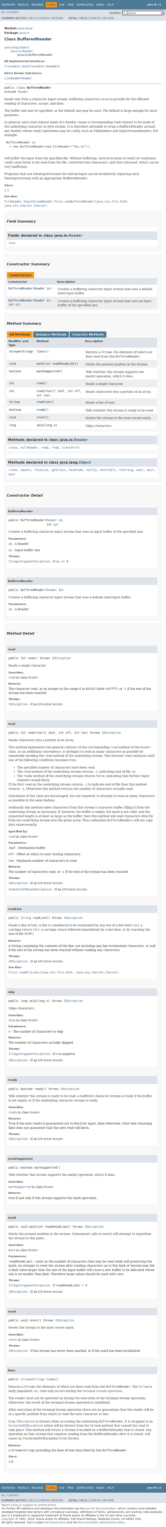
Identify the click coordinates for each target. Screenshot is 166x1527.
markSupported (48, 371)
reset (41, 417)
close (12, 447)
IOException (61, 658)
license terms (57, 1522)
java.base (25, 28)
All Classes (10, 12)
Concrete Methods (88, 334)
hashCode (76, 470)
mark (40, 363)
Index (100, 4)
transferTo (70, 447)
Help (110, 4)
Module (23, 4)
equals (26, 470)
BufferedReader (20, 288)
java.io (24, 33)
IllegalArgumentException (29, 561)
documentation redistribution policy (101, 1522)
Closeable (12, 66)
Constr (44, 18)
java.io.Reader (22, 51)
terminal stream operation (102, 1391)
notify (91, 470)
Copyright (8, 1518)
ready (41, 409)
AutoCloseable (33, 66)
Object (85, 462)
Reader (23, 91)
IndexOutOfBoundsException (30, 889)
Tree (70, 4)
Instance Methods (51, 334)
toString (126, 470)
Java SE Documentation (100, 1508)
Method (57, 18)
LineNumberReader (18, 78)
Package (37, 4)
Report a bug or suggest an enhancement (29, 1505)
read (40, 383)
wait (139, 470)
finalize (41, 470)
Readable (53, 66)
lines (41, 351)
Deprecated (85, 4)
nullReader (29, 447)
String (26, 351)
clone (12, 470)
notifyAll (108, 470)
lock (11, 243)
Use (62, 4)
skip (40, 425)
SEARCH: (115, 13)
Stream (14, 351)
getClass (58, 470)
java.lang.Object (16, 47)
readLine (43, 402)
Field (32, 18)
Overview (8, 4)
